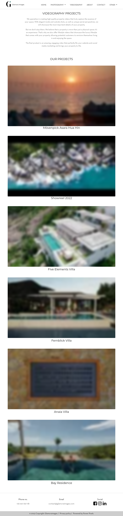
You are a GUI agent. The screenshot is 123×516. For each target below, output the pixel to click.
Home (43, 5)
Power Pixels (88, 513)
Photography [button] (57, 5)
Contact (101, 5)
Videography (76, 5)
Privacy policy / (66, 513)
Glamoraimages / (52, 513)
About (90, 5)
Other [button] (113, 5)
